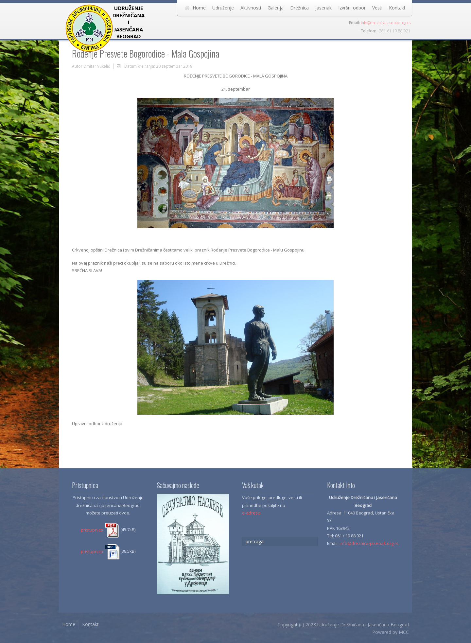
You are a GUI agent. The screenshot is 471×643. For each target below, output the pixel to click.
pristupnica (100, 530)
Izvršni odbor (352, 8)
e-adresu (251, 513)
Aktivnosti (250, 8)
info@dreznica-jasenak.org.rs (385, 23)
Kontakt (397, 8)
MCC (404, 632)
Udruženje (223, 8)
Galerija (276, 8)
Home (199, 8)
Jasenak (323, 8)
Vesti (377, 8)
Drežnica (299, 8)
